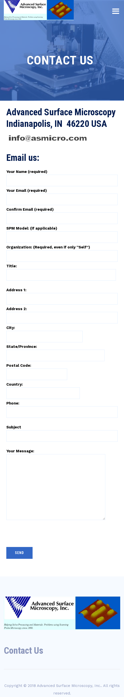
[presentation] (44, 531)
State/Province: (55, 350)
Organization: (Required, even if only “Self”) (62, 251)
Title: (61, 270)
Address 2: (62, 313)
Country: (43, 388)
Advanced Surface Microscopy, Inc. (69, 685)
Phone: (62, 407)
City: (44, 332)
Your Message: (55, 469)
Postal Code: (36, 369)
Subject (62, 431)
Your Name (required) (62, 175)
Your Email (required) (62, 194)
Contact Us (23, 650)
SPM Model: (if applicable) (62, 232)
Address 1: (62, 294)
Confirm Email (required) (62, 213)
